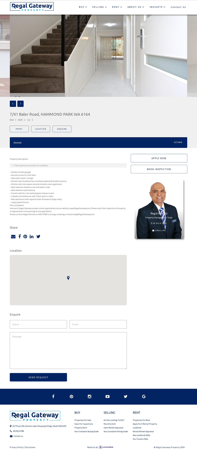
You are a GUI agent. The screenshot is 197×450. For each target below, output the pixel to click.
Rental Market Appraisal (143, 431)
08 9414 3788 (159, 223)
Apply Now (159, 158)
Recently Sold (109, 424)
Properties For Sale (83, 420)
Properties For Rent (141, 420)
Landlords (137, 427)
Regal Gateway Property (170, 447)
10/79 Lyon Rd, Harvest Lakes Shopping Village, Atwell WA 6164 (38, 426)
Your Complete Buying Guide (87, 431)
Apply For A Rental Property (145, 424)
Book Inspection (159, 169)
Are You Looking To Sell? (114, 420)
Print (19, 129)
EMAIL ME (159, 230)
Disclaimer (30, 447)
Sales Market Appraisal (113, 427)
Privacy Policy (16, 447)
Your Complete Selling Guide (116, 431)
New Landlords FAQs (141, 435)
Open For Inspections (84, 424)
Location (40, 129)
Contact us (16, 436)
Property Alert (81, 427)
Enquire (62, 129)
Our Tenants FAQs (140, 439)
